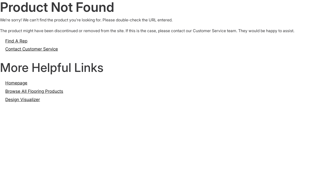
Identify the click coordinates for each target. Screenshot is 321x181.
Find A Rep (16, 40)
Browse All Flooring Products (34, 91)
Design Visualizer (22, 99)
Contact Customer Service (31, 49)
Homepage (16, 82)
